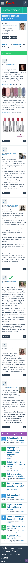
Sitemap (4, 557)
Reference (5, 551)
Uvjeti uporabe (7, 554)
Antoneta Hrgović (15, 500)
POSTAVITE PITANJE (11, 10)
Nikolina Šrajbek (11, 479)
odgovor (9, 64)
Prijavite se (6, 44)
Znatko (4, 548)
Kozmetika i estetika (6, 25)
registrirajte (16, 44)
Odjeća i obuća (22, 478)
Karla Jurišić (14, 387)
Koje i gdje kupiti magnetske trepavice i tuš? (16, 464)
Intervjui (12, 548)
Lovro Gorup (14, 25)
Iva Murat (9, 458)
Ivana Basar (9, 522)
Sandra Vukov (15, 205)
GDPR (18, 554)
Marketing (22, 548)
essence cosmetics (7, 84)
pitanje (8, 23)
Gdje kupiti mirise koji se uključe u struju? (14, 507)
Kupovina (21, 456)
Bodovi (15, 551)
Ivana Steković (15, 444)
